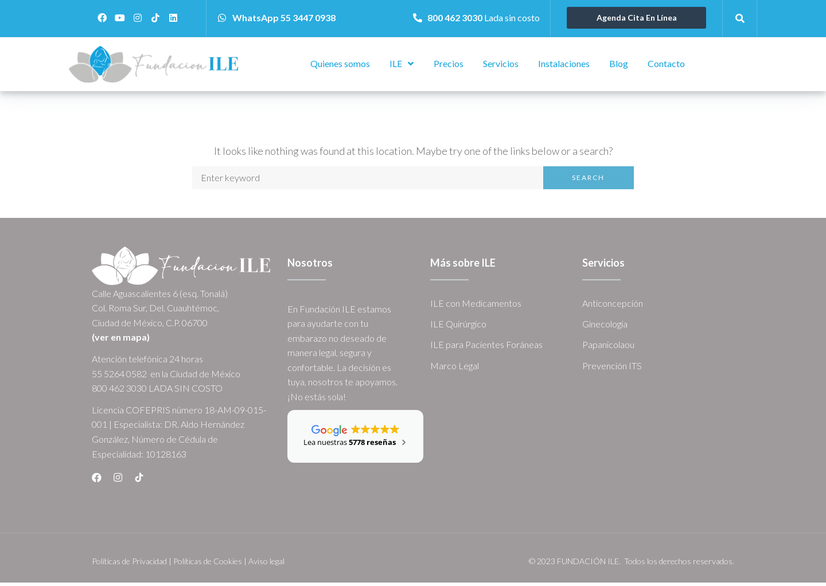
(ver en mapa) (121, 340)
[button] (636, 18)
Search (588, 181)
